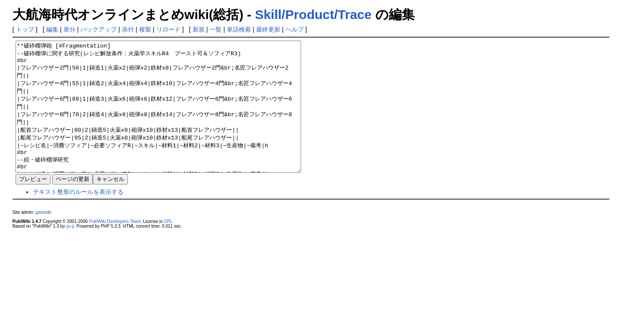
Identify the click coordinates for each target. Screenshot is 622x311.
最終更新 (268, 29)
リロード (168, 29)
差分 (69, 29)
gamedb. (43, 238)
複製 (145, 29)
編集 (52, 29)
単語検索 (239, 29)
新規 (199, 29)
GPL (168, 247)
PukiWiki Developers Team (115, 247)
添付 (128, 29)
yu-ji (70, 252)
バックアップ (98, 29)
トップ (25, 29)
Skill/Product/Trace (313, 14)
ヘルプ (295, 29)
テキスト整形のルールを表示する (78, 217)
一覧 (215, 29)
